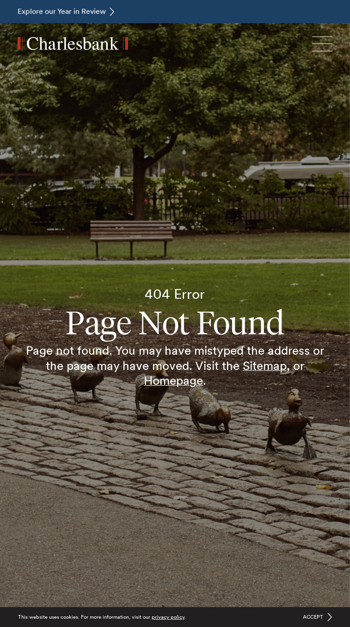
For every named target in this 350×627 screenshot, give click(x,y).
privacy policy (168, 617)
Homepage (173, 380)
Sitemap (265, 365)
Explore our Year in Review (62, 11)
